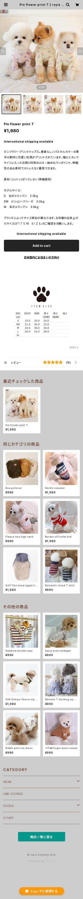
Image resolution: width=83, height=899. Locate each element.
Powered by (41, 861)
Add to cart (41, 246)
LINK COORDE (13, 793)
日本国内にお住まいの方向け (41, 257)
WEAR (7, 781)
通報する (74, 347)
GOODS (8, 806)
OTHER (8, 818)
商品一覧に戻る (41, 837)
